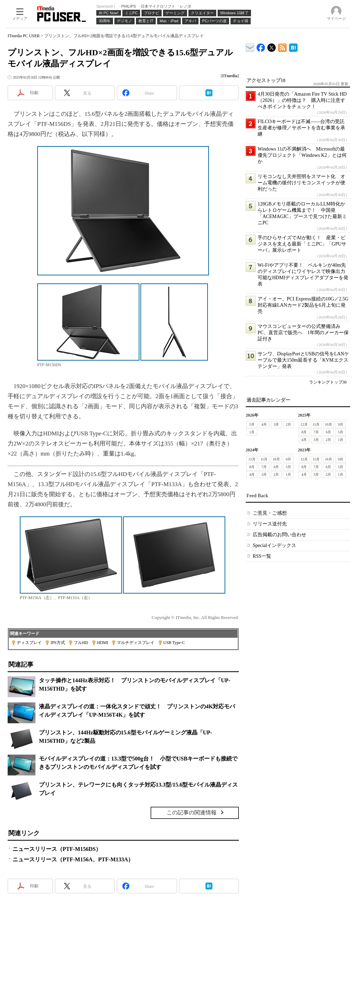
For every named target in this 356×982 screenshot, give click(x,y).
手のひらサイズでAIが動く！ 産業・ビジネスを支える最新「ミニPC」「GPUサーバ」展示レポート (302, 244)
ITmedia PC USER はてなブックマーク (293, 46)
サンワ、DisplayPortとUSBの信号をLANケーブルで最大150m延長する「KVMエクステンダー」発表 (303, 360)
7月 (316, 432)
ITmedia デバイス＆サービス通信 (250, 46)
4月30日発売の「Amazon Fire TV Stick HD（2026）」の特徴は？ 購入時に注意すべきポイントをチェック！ (302, 100)
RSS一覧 (262, 556)
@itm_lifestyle (271, 46)
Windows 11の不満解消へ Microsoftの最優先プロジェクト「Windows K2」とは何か (302, 155)
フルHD (81, 642)
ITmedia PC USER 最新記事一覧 (282, 46)
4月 (264, 424)
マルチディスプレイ (135, 642)
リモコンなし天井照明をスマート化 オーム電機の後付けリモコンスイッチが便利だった (301, 183)
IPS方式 (57, 642)
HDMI (102, 642)
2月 (288, 424)
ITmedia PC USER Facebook (261, 46)
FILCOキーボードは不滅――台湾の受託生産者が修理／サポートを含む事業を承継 (301, 128)
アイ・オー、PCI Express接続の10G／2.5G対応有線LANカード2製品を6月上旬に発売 (303, 305)
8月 (304, 432)
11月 (316, 424)
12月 (304, 424)
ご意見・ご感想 (270, 513)
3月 (276, 424)
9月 (340, 424)
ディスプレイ (29, 642)
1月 (251, 432)
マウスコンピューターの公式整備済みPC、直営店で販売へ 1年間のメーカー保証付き (303, 332)
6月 (328, 432)
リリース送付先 (270, 523)
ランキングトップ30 (328, 382)
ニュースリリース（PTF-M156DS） (57, 849)
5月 (251, 424)
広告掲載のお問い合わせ (279, 534)
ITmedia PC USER (24, 35)
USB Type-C (174, 642)
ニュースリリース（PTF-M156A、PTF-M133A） (73, 859)
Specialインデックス (274, 545)
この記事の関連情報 (192, 812)
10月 (328, 424)
